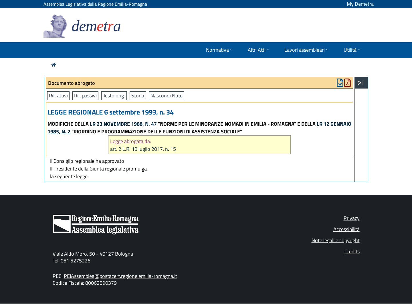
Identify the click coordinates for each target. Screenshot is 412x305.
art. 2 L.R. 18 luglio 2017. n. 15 (143, 149)
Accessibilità (346, 229)
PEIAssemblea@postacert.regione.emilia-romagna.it (120, 276)
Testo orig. (114, 95)
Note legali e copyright (336, 240)
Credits (352, 251)
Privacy (352, 218)
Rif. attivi (58, 95)
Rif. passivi (85, 95)
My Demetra (360, 4)
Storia (137, 95)
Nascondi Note (166, 95)
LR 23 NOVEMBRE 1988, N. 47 (123, 124)
